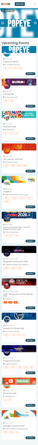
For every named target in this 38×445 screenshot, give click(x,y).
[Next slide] (35, 23)
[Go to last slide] (2, 23)
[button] (35, 4)
